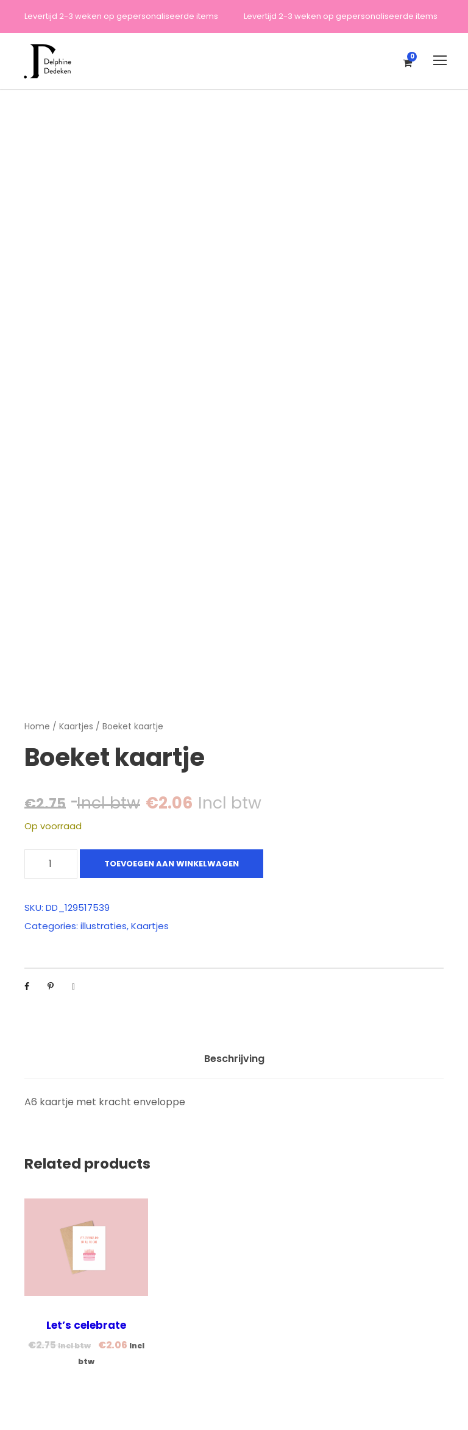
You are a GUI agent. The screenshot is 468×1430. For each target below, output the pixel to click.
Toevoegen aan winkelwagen (171, 863)
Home (37, 726)
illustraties (103, 925)
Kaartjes (76, 726)
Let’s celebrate (86, 1325)
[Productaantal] (50, 864)
